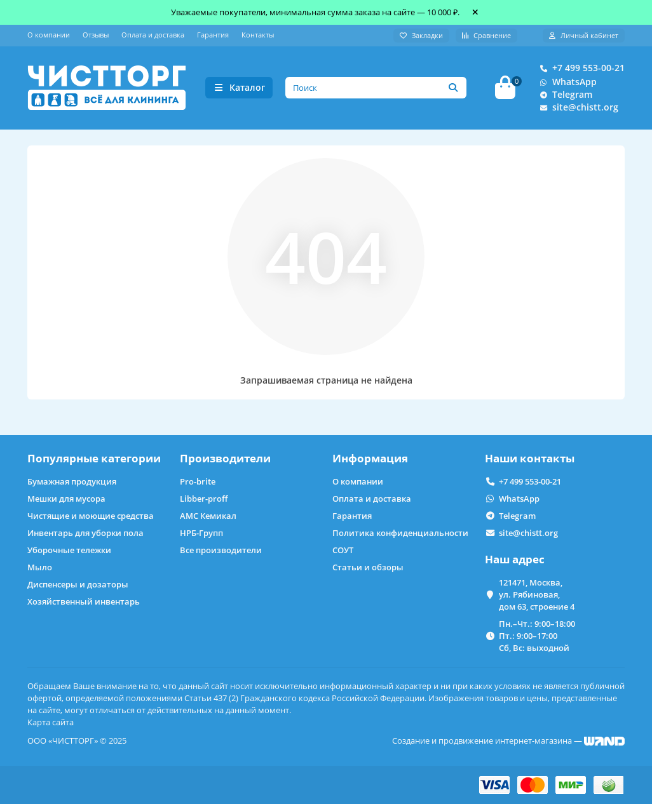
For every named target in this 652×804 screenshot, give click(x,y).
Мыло (39, 567)
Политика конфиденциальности (400, 533)
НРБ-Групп (201, 533)
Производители (225, 458)
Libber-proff (204, 498)
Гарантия (213, 34)
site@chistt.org (576, 108)
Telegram (563, 95)
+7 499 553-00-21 (579, 68)
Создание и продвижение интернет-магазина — (508, 740)
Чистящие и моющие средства (90, 515)
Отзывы (96, 34)
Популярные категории (94, 458)
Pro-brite (197, 481)
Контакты (257, 34)
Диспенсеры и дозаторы (77, 584)
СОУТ (342, 550)
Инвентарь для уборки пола (85, 533)
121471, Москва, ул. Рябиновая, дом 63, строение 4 (536, 594)
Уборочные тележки (69, 550)
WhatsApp (565, 82)
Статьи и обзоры (368, 567)
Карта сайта (50, 722)
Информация (370, 458)
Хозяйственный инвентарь (83, 601)
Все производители (221, 550)
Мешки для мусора (66, 498)
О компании (48, 34)
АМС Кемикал (208, 515)
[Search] (376, 88)
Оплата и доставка (152, 34)
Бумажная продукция (71, 481)
